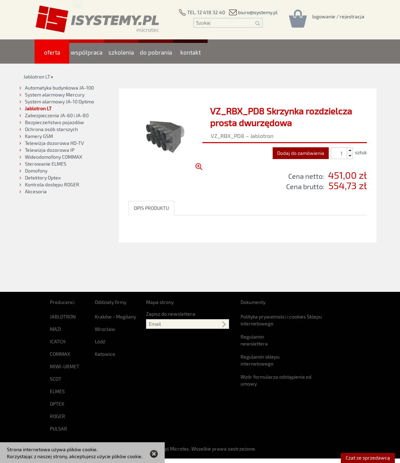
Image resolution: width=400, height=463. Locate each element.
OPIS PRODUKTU (151, 208)
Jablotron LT (37, 77)
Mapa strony (160, 266)
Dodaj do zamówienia (300, 153)
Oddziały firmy (110, 266)
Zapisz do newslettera (170, 277)
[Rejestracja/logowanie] (338, 16)
